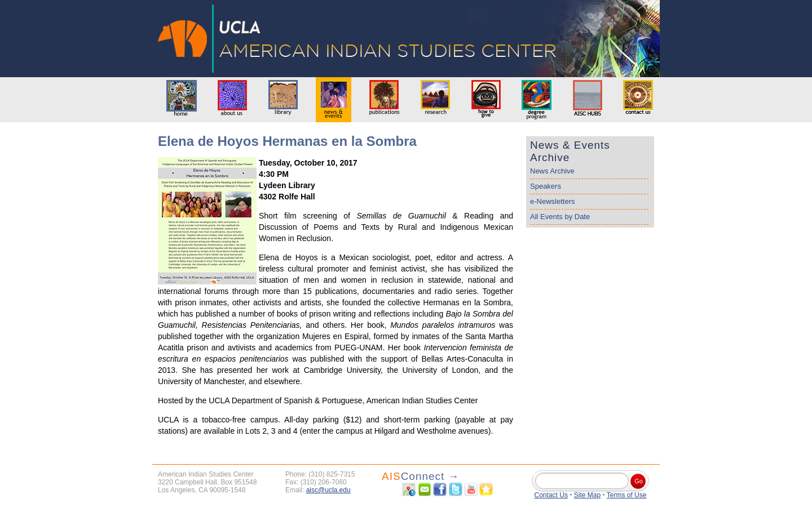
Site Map (587, 495)
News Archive (552, 171)
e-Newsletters (552, 201)
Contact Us (551, 495)
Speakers (545, 186)
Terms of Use (627, 495)
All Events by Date (560, 216)
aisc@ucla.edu (328, 490)
